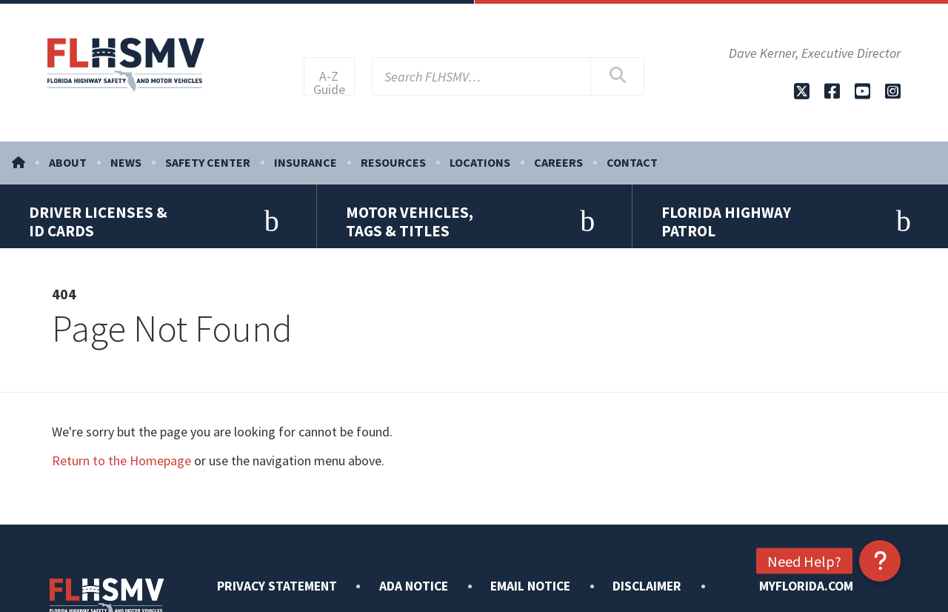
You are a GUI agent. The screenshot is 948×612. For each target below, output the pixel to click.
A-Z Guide (329, 84)
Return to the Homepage (121, 485)
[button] (880, 561)
